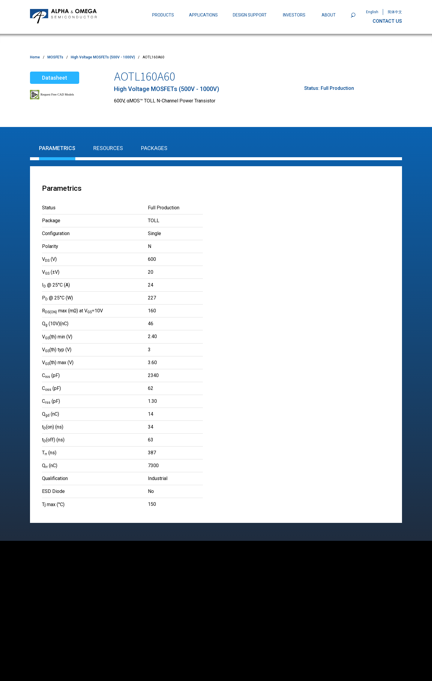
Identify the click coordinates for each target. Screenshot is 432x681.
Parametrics (57, 148)
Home (35, 57)
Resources (108, 148)
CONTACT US (387, 21)
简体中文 (395, 12)
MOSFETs (55, 57)
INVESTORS (294, 15)
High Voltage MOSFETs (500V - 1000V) (103, 57)
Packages (154, 148)
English (372, 12)
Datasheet (54, 78)
